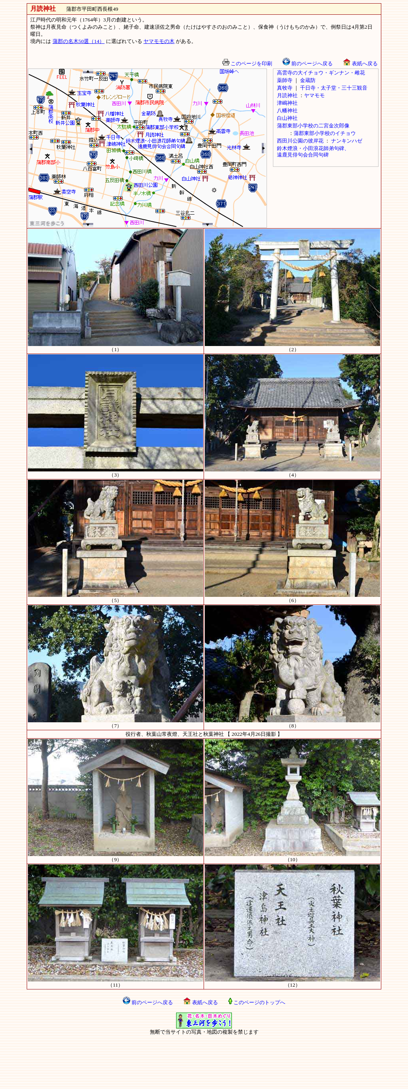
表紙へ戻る (360, 63)
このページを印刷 (247, 63)
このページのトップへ (256, 1002)
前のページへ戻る (307, 63)
